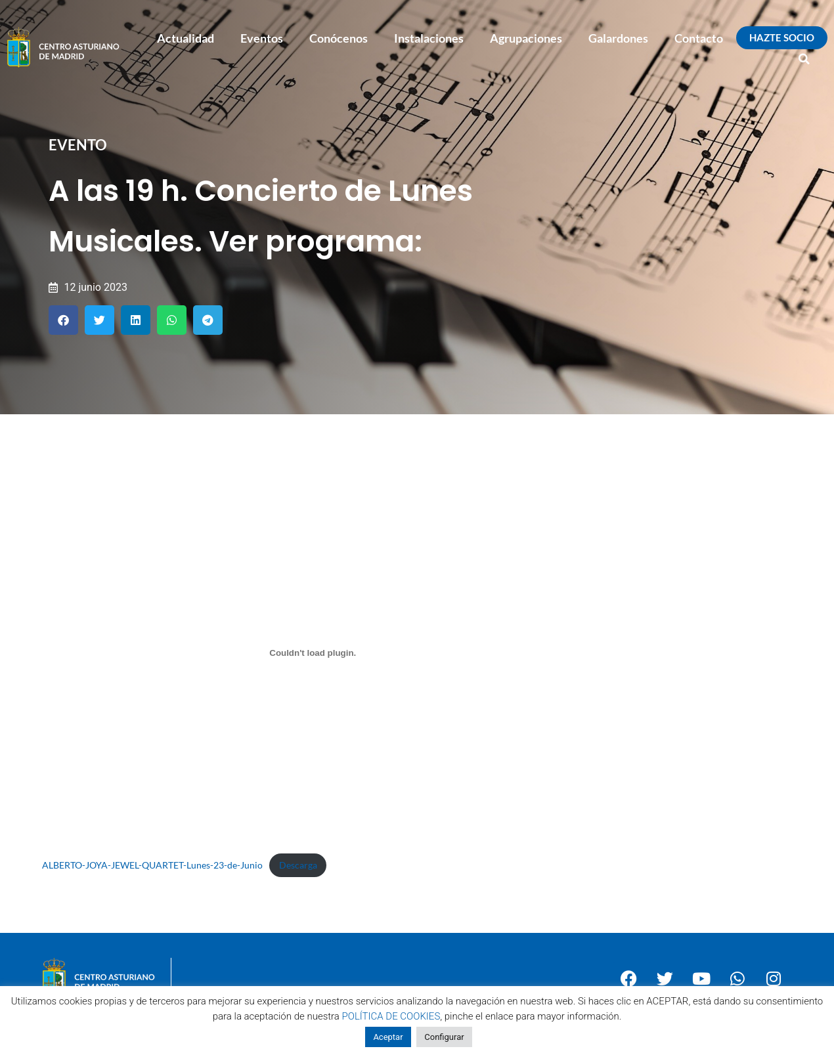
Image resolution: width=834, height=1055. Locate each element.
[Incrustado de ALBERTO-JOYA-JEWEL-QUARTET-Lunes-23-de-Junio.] (313, 653)
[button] (804, 59)
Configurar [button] (444, 1037)
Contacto (698, 38)
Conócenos (338, 38)
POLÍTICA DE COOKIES (391, 1016)
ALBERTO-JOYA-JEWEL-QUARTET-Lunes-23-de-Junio (152, 865)
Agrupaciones (526, 38)
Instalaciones (429, 38)
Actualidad (185, 38)
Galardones (618, 38)
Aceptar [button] (388, 1037)
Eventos (261, 38)
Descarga (298, 865)
